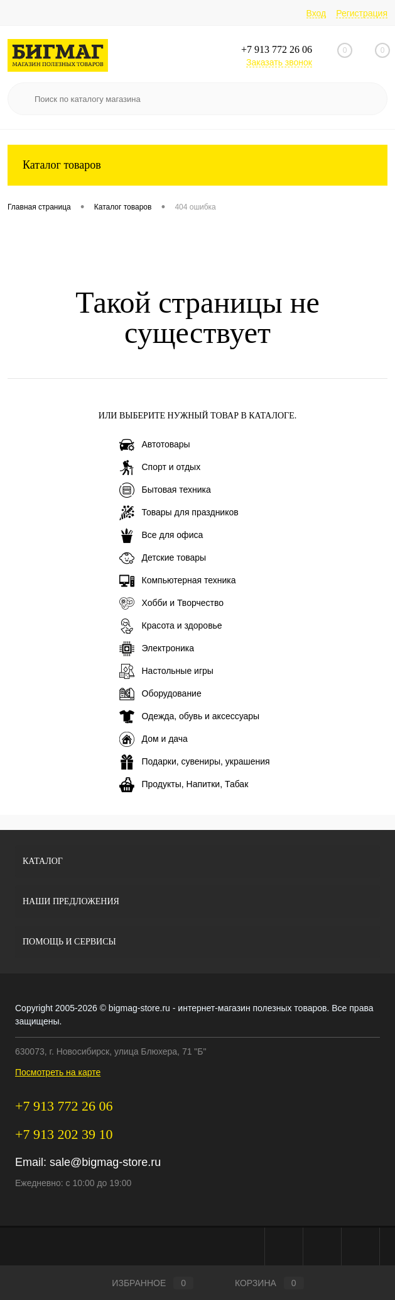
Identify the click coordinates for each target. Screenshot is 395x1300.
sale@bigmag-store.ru (105, 1162)
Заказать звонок (279, 62)
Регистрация (361, 13)
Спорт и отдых (160, 467)
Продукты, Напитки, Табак (184, 784)
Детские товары (163, 558)
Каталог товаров (197, 165)
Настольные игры (166, 671)
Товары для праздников (179, 512)
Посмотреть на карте (57, 1072)
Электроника (157, 648)
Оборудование (160, 694)
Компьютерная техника (177, 580)
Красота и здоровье (170, 626)
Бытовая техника (165, 490)
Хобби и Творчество (171, 603)
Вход (316, 13)
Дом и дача (153, 739)
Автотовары (154, 444)
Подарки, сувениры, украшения (194, 762)
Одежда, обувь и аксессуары (189, 716)
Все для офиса (161, 535)
